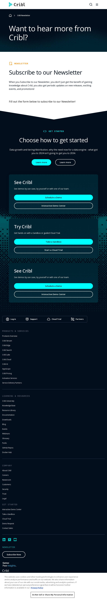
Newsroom (6, 480)
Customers (6, 484)
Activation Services (9, 378)
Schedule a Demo (53, 197)
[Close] (102, 577)
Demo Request (8, 523)
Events (4, 429)
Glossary (5, 438)
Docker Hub (7, 452)
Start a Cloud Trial (53, 250)
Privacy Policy (37, 587)
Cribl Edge (6, 345)
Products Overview (9, 336)
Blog (4, 424)
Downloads (6, 419)
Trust (4, 494)
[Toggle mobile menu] (97, 4)
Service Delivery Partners (12, 383)
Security (5, 489)
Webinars (6, 433)
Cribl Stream (7, 341)
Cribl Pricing (7, 373)
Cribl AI (5, 364)
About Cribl (6, 470)
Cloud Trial (6, 519)
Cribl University (8, 401)
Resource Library (9, 410)
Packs (4, 443)
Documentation (8, 415)
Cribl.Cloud (6, 359)
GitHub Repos (7, 448)
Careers (5, 475)
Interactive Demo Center (53, 205)
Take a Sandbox (53, 241)
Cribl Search (7, 350)
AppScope (6, 369)
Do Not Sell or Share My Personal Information (52, 594)
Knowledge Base (8, 405)
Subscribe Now (14, 554)
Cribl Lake (6, 355)
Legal (4, 498)
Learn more (41, 162)
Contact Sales (7, 528)
